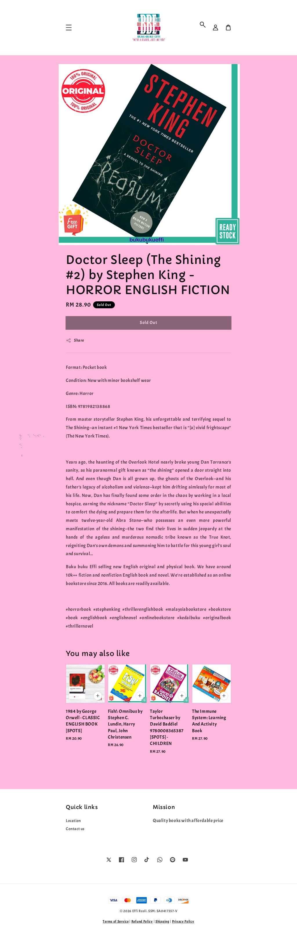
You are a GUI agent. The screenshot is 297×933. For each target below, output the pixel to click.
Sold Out (148, 322)
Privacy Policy (183, 921)
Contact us (75, 828)
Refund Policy (142, 921)
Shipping (162, 921)
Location (73, 820)
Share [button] (75, 340)
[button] (202, 25)
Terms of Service (115, 921)
